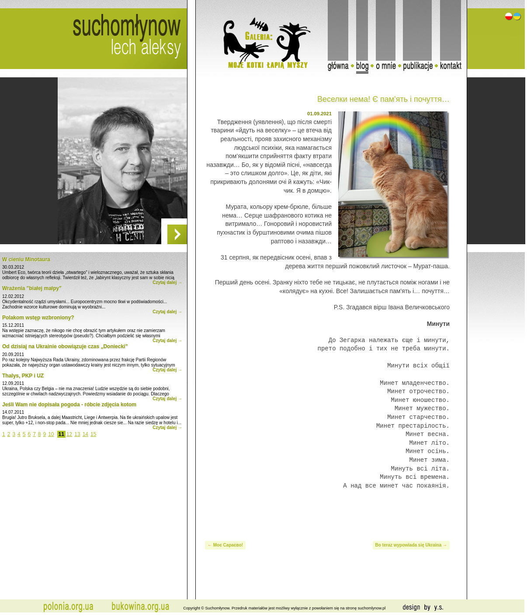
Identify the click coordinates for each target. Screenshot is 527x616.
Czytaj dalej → (167, 282)
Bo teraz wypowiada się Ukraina (408, 545)
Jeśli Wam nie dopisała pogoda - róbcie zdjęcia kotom (69, 404)
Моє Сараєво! (228, 545)
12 (69, 434)
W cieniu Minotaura (26, 259)
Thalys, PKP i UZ (23, 376)
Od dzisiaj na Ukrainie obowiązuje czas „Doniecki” (65, 346)
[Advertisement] (327, 509)
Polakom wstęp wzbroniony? (38, 318)
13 (77, 434)
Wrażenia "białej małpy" (32, 288)
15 (93, 434)
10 (51, 434)
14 (85, 434)
